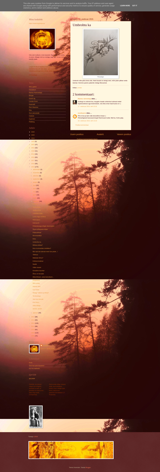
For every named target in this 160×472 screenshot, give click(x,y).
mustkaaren (82, 113)
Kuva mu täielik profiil (47, 348)
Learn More (125, 6)
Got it (134, 6)
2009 (33, 333)
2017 (33, 160)
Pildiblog (32, 122)
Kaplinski (32, 119)
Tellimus (35, 255)
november (36, 173)
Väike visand (37, 267)
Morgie (31, 95)
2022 (33, 144)
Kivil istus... (36, 302)
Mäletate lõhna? (38, 258)
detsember (36, 169)
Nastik (35, 264)
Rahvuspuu (36, 220)
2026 (33, 132)
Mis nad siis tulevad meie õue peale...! (45, 251)
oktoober (36, 176)
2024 (33, 138)
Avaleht (100, 134)
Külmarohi (36, 223)
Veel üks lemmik (38, 299)
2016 (33, 163)
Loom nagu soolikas (39, 217)
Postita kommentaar (82, 125)
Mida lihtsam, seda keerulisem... (43, 277)
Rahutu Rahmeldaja (35, 92)
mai (34, 192)
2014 (33, 317)
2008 (33, 336)
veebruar (36, 201)
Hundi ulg (32, 98)
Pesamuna (36, 280)
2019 (33, 154)
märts (35, 198)
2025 (33, 135)
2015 (33, 167)
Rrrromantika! (37, 235)
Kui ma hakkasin (34, 368)
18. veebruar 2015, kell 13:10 (87, 121)
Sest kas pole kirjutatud (36, 365)
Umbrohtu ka (37, 242)
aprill (35, 195)
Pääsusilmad (37, 232)
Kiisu (34, 239)
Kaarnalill (32, 104)
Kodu (30, 362)
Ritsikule (35, 204)
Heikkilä (31, 116)
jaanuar (35, 313)
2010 (33, 329)
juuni (35, 188)
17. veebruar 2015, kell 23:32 (87, 106)
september (36, 179)
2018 (33, 157)
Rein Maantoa (33, 107)
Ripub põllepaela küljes (40, 229)
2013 (33, 320)
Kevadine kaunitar (39, 270)
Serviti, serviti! (37, 309)
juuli (34, 185)
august (35, 182)
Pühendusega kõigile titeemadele (43, 226)
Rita (30, 110)
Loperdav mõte (38, 213)
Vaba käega (36, 305)
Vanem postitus (124, 134)
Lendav (45, 345)
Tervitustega (37, 207)
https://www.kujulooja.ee (37, 23)
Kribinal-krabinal (38, 261)
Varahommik (37, 210)
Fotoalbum (32, 90)
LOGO (36, 436)
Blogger (88, 467)
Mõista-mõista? (38, 245)
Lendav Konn (33, 101)
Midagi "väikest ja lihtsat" (41, 293)
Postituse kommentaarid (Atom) (87, 139)
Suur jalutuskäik (34, 113)
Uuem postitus (76, 134)
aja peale (32, 378)
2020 (33, 151)
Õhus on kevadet (38, 274)
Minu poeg (36, 283)
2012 (33, 323)
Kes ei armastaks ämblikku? (42, 248)
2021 (33, 148)
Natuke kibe (36, 286)
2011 (33, 326)
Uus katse (36, 290)
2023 (33, 141)
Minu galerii (33, 87)
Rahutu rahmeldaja (84, 99)
